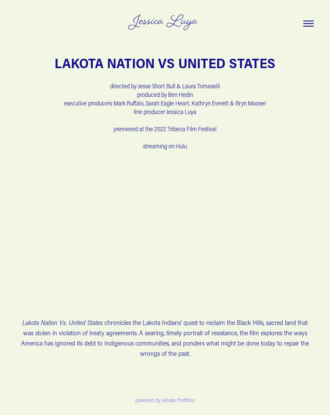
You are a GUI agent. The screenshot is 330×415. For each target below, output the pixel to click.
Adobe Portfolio (178, 400)
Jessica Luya (165, 22)
